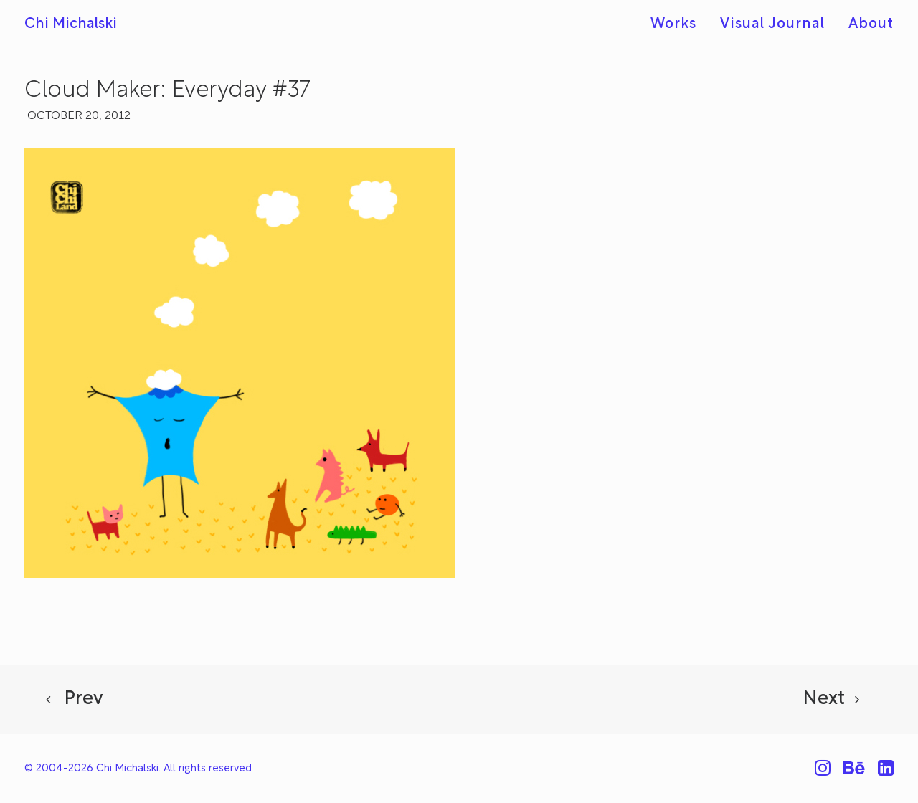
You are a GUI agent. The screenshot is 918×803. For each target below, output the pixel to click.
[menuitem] (678, 24)
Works (673, 24)
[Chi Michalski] (70, 24)
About (871, 24)
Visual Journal (772, 24)
